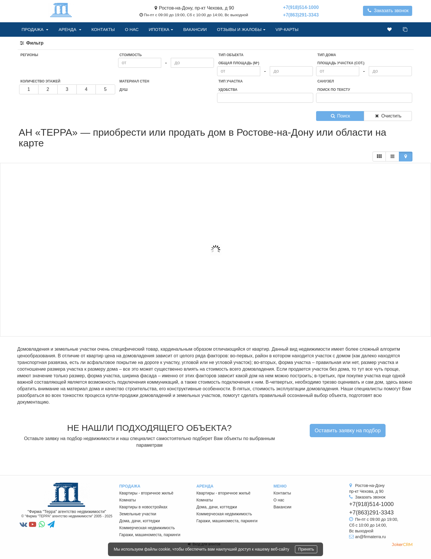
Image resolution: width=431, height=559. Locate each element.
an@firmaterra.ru (370, 536)
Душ (124, 90)
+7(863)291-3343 (301, 14)
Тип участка (231, 81)
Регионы (29, 55)
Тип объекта (231, 55)
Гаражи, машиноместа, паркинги (149, 534)
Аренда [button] (69, 29)
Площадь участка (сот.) (341, 63)
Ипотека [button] (161, 29)
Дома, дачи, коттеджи (139, 520)
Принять (306, 549)
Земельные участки (137, 514)
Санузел (326, 81)
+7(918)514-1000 (301, 7)
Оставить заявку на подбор (348, 430)
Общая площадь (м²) (239, 63)
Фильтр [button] (31, 43)
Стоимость (131, 55)
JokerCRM (402, 544)
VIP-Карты (287, 29)
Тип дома (327, 55)
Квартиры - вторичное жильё (146, 493)
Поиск (340, 115)
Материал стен (134, 81)
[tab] (216, 43)
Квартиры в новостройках (143, 507)
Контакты (103, 29)
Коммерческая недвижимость (147, 527)
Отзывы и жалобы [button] (241, 29)
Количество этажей (40, 81)
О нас (132, 29)
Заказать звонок (388, 10)
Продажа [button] (35, 29)
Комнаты (127, 500)
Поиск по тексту (334, 90)
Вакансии (195, 29)
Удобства (228, 90)
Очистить (387, 115)
